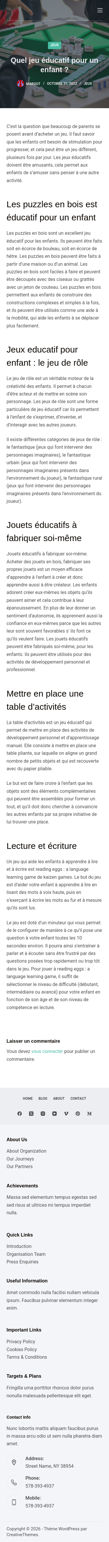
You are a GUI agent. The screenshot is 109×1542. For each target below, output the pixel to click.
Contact (78, 1099)
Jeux (54, 45)
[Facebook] (19, 1113)
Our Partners (20, 1166)
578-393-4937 (40, 1486)
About (59, 1099)
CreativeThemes (22, 1534)
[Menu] (100, 10)
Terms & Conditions (27, 1357)
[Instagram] (43, 1113)
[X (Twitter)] (31, 1113)
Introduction (19, 1246)
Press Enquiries (23, 1262)
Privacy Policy (21, 1341)
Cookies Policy (22, 1349)
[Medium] (89, 1113)
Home (28, 1099)
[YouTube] (54, 1113)
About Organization (27, 1151)
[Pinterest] (78, 1113)
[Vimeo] (66, 1113)
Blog (43, 1099)
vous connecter (47, 1051)
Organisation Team (26, 1254)
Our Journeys (20, 1159)
